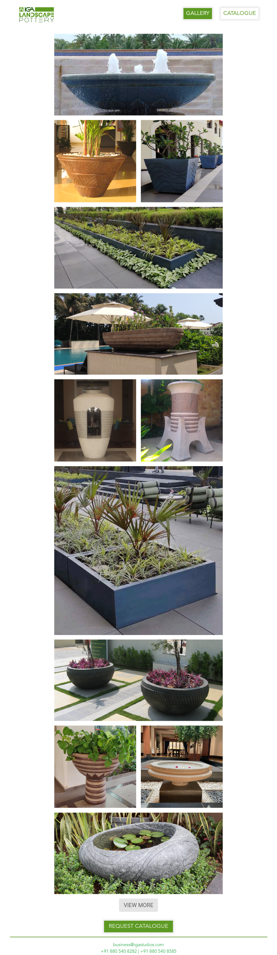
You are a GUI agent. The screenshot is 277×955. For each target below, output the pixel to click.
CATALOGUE (239, 13)
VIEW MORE (138, 905)
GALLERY (197, 13)
